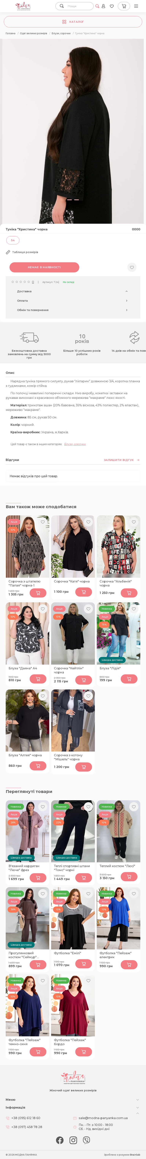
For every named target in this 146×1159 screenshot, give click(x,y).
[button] (70, 199)
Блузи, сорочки (75, 444)
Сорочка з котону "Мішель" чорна (68, 757)
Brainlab (135, 1154)
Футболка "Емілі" (67, 953)
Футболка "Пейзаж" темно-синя (24, 1042)
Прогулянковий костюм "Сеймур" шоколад (23, 955)
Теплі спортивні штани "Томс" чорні (72, 868)
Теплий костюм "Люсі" (117, 866)
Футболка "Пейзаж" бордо (70, 1042)
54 (13, 240)
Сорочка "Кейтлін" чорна (69, 670)
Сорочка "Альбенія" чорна (116, 583)
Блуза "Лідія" (110, 668)
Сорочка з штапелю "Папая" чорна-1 (24, 583)
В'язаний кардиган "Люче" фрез (24, 868)
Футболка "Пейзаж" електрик (116, 955)
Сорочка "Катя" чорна (72, 581)
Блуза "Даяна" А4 (23, 668)
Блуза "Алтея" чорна (25, 755)
